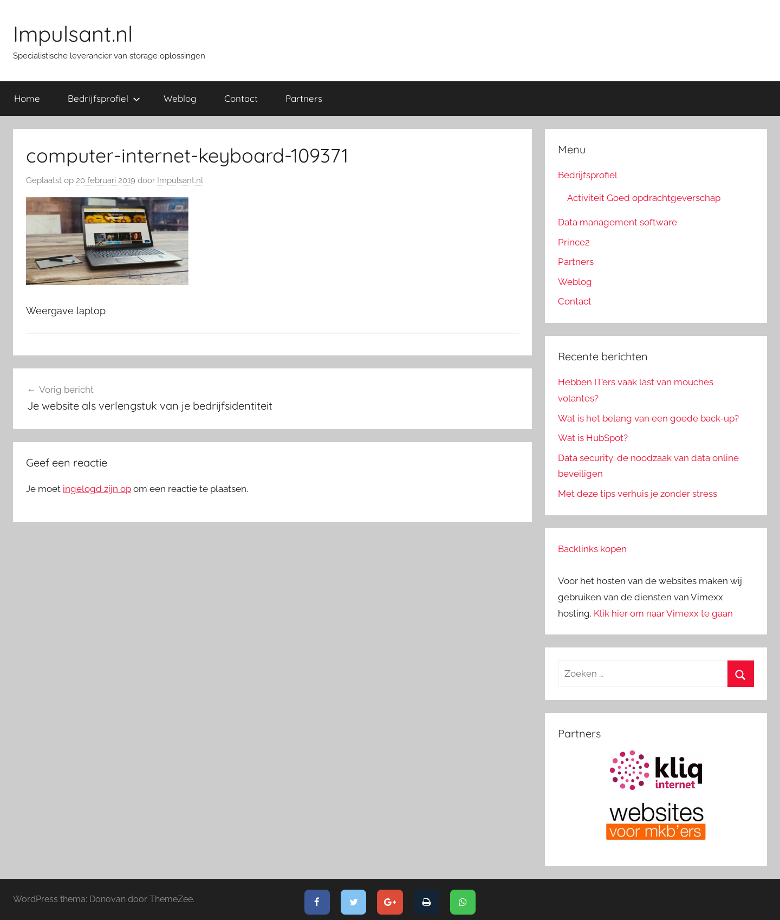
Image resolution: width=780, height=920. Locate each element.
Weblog (180, 98)
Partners (303, 98)
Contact (241, 98)
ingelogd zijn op (97, 488)
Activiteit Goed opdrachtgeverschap (643, 197)
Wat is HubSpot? (593, 437)
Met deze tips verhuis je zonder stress (637, 493)
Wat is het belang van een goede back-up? (648, 418)
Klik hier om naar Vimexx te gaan (663, 613)
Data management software (617, 222)
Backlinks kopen (592, 548)
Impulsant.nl (73, 33)
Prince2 (574, 242)
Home (27, 98)
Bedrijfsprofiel (104, 98)
